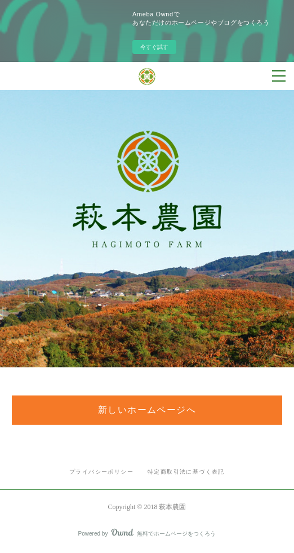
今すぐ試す (154, 47)
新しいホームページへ (147, 410)
